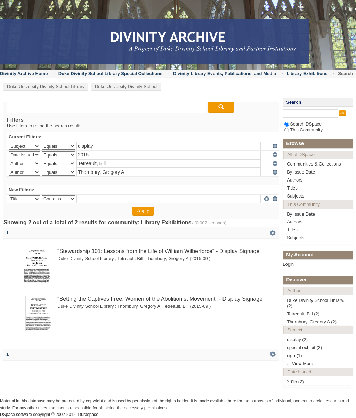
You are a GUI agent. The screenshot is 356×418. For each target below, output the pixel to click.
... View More (300, 363)
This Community (303, 129)
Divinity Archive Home (24, 73)
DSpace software (16, 414)
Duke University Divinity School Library (45, 86)
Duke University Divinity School (126, 86)
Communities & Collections (314, 164)
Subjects (295, 196)
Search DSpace (303, 124)
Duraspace (88, 414)
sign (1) (294, 355)
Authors (294, 180)
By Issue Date (301, 172)
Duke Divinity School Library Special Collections (110, 73)
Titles (292, 188)
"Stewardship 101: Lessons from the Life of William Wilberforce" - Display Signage (158, 251)
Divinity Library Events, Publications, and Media (224, 73)
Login (350, 8)
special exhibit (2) (304, 347)
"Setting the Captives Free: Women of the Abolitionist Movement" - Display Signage (159, 299)
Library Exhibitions (306, 73)
